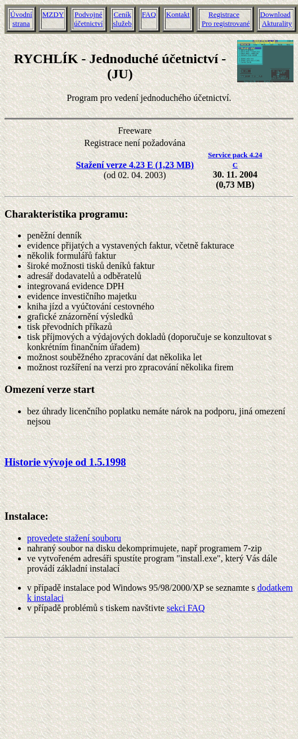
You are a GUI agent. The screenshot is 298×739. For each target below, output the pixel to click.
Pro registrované (226, 23)
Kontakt (178, 14)
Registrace (223, 14)
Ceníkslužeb (122, 19)
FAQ (149, 14)
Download (275, 14)
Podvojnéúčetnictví (88, 19)
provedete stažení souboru (74, 538)
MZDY (53, 14)
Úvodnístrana (21, 19)
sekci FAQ (186, 608)
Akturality (277, 23)
